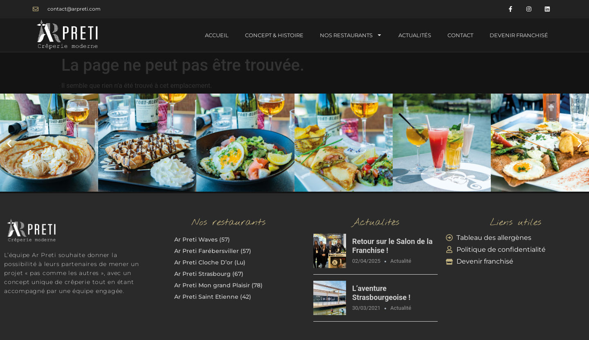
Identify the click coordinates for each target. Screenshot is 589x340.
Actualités (414, 35)
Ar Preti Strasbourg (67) (208, 273)
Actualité (400, 261)
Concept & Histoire (274, 35)
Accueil (217, 35)
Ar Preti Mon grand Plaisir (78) (218, 285)
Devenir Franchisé (519, 35)
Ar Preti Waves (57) (202, 239)
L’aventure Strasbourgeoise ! (381, 293)
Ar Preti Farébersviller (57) (212, 251)
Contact (460, 35)
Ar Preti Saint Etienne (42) (212, 296)
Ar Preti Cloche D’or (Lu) (209, 262)
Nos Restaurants (351, 35)
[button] (9, 144)
